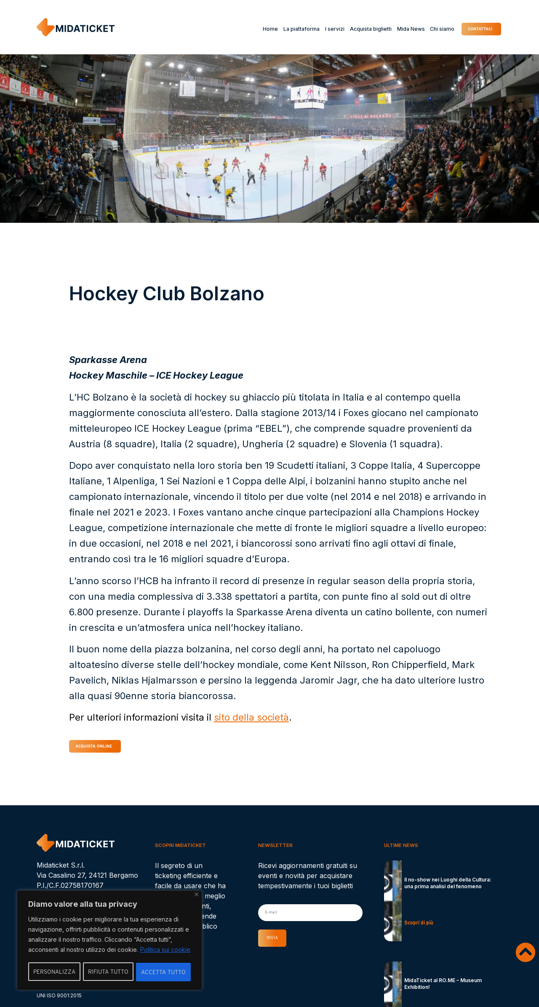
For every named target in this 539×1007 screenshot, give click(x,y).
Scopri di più (418, 925)
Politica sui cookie (165, 950)
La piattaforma (292, 29)
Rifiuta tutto (108, 972)
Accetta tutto (163, 972)
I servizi (325, 29)
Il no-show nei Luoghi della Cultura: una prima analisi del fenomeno (447, 885)
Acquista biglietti (361, 29)
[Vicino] (196, 895)
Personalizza (54, 972)
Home (260, 29)
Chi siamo (432, 29)
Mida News (401, 29)
